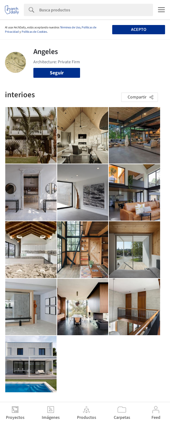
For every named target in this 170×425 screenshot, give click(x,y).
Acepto (138, 30)
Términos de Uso (70, 27)
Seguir (57, 72)
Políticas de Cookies (34, 32)
